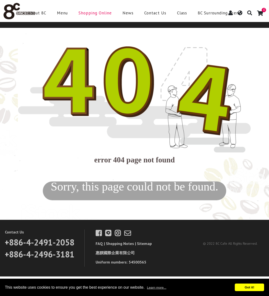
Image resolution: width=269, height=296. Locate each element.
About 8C (37, 13)
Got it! (249, 287)
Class (182, 13)
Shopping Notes (120, 243)
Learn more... (156, 287)
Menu (62, 13)
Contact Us (155, 13)
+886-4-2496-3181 (39, 254)
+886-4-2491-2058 (39, 242)
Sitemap (144, 243)
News (128, 13)
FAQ (99, 243)
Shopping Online (95, 13)
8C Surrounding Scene (219, 13)
